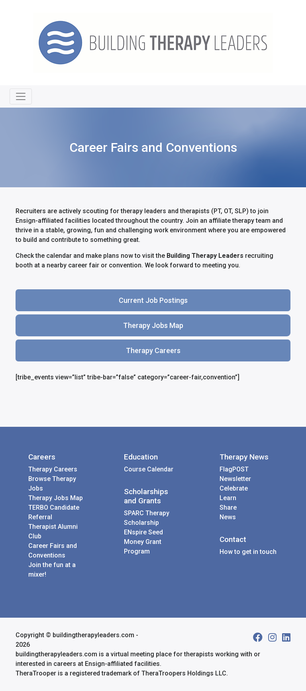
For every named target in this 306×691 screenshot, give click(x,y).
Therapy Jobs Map (153, 325)
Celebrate (234, 488)
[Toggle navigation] (21, 96)
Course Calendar (148, 469)
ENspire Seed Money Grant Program (143, 541)
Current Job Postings (153, 300)
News (228, 517)
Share (228, 507)
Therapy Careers (153, 350)
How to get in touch (248, 552)
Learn (228, 498)
